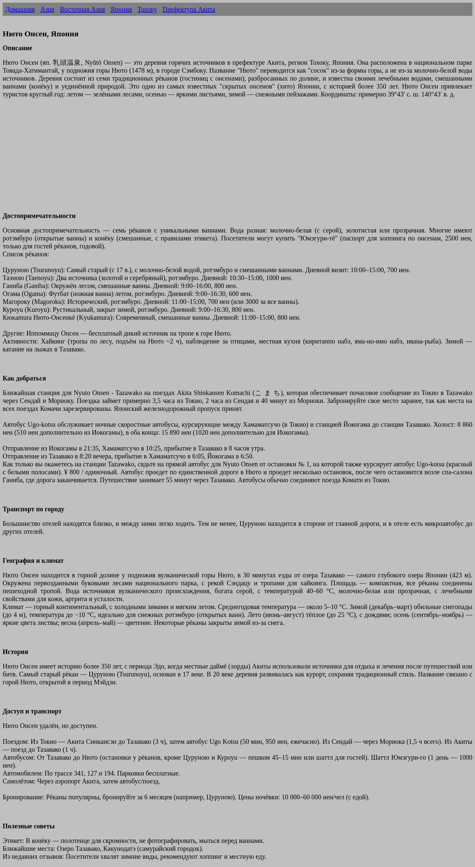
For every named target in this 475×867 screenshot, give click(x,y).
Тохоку (147, 9)
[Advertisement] (200, 159)
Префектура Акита (189, 9)
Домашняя (20, 9)
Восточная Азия (82, 9)
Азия (47, 9)
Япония (121, 9)
